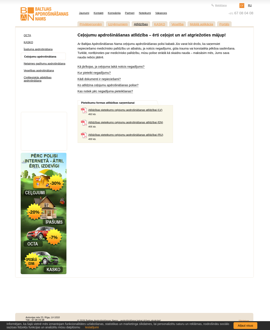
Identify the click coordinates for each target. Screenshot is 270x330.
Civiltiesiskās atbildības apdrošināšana (38, 79)
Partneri (130, 13)
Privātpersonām (91, 24)
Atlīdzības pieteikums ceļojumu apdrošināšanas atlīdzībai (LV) (125, 109)
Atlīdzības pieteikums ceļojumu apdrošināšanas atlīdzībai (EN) (125, 122)
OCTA (27, 35)
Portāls (224, 24)
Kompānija (114, 13)
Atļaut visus (245, 325)
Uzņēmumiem (118, 24)
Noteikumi (145, 13)
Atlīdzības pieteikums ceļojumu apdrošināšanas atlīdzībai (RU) (125, 134)
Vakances (161, 13)
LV (241, 5)
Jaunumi (84, 13)
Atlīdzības (141, 24)
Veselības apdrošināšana (39, 70)
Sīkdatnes (244, 320)
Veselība (177, 24)
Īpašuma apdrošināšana (38, 49)
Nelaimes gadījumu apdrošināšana (44, 63)
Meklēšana (221, 5)
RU (250, 5)
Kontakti (98, 13)
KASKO (159, 24)
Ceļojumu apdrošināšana (40, 56)
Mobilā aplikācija (201, 24)
